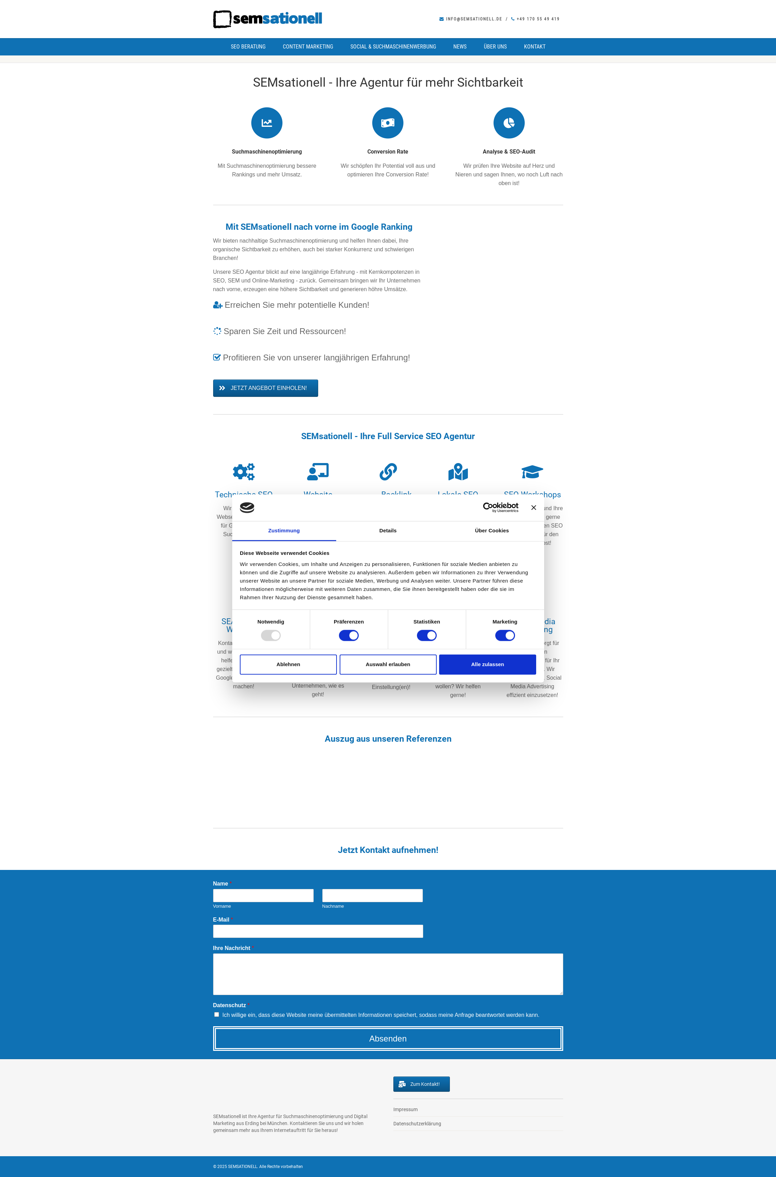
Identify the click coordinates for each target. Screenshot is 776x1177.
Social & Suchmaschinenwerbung (393, 46)
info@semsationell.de (470, 19)
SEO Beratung (248, 46)
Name (222, 884)
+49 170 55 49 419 (535, 19)
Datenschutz (231, 1005)
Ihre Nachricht (233, 948)
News (460, 46)
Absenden (388, 1038)
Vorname (222, 906)
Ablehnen (288, 664)
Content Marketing (308, 46)
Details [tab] (388, 530)
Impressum (405, 1109)
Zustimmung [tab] (284, 530)
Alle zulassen (487, 664)
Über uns (495, 46)
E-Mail (223, 920)
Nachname (333, 906)
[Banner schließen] (533, 507)
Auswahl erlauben (388, 664)
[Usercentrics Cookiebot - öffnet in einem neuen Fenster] (488, 508)
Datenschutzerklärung (417, 1123)
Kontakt (535, 46)
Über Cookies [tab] (492, 530)
